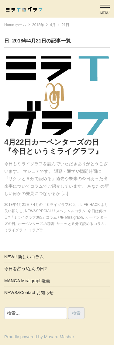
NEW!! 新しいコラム (24, 256)
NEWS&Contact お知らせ (29, 292)
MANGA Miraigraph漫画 (27, 280)
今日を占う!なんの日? (25, 268)
